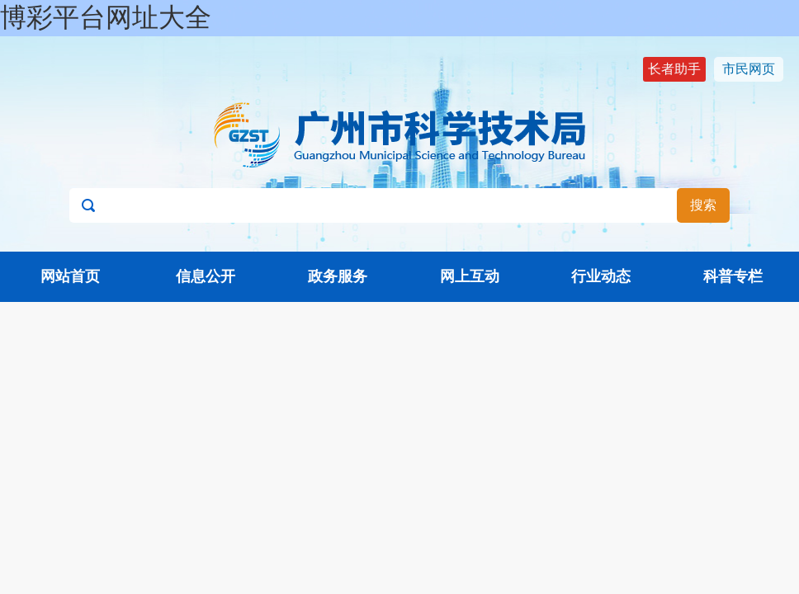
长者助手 (674, 69)
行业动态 (601, 276)
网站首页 (70, 276)
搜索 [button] (703, 205)
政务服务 (337, 276)
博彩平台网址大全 (105, 17)
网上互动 (469, 276)
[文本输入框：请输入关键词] (399, 205)
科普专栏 (733, 276)
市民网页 (748, 69)
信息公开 (205, 276)
